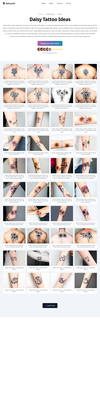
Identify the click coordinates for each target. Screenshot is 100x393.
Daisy (60, 14)
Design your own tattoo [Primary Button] (50, 43)
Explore (59, 3)
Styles (51, 3)
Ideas (44, 3)
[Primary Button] (50, 305)
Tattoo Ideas (50, 14)
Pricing (68, 3)
